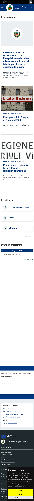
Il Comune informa (8, 49)
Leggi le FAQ (9, 408)
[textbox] (14, 384)
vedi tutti (28, 236)
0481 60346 (15, 414)
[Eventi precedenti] (2, 250)
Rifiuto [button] (20, 494)
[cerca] (31, 8)
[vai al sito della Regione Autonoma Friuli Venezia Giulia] (4, 2)
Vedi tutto (28, 259)
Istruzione (13, 227)
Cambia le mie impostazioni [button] (20, 498)
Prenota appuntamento (13, 417)
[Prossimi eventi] (31, 250)
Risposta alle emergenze (9, 113)
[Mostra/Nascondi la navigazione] (2, 7)
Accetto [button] (20, 490)
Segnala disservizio (11, 423)
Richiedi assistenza (11, 411)
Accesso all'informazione (19, 207)
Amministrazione (6, 447)
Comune (12, 217)
